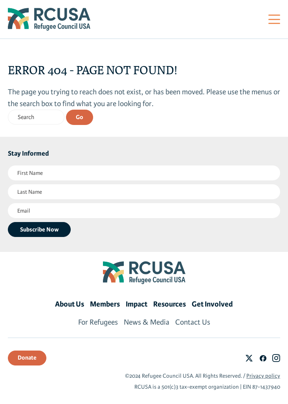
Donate (27, 357)
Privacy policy (263, 376)
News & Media (146, 322)
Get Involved (212, 304)
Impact (136, 304)
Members (105, 304)
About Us (69, 304)
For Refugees (98, 322)
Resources (169, 304)
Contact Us (192, 322)
